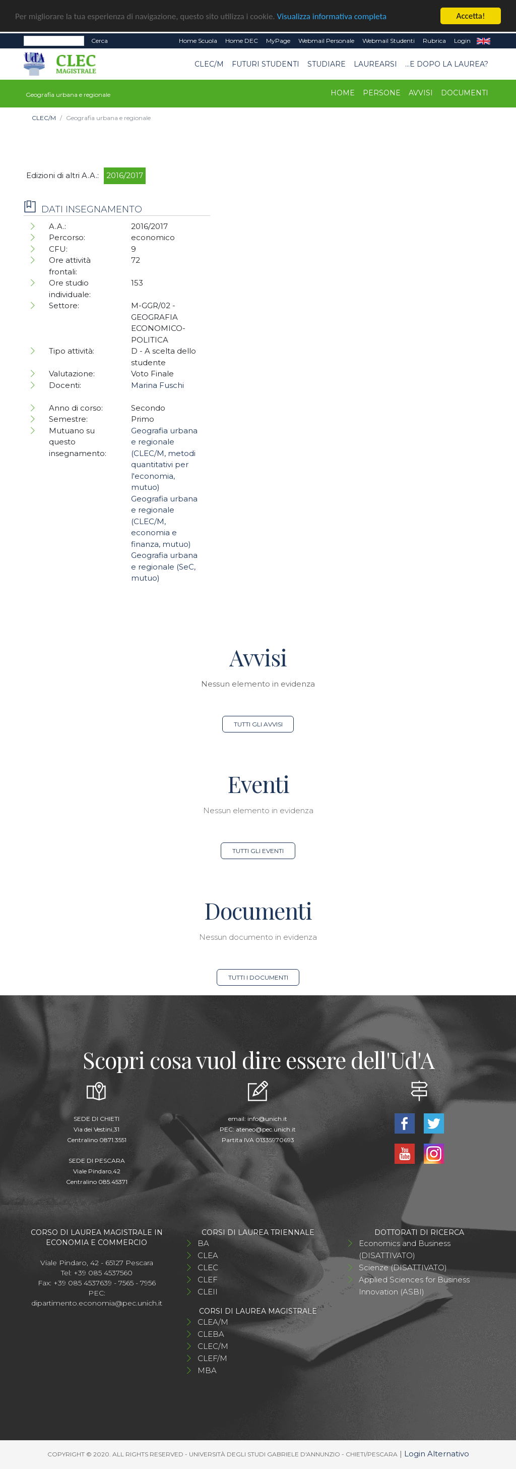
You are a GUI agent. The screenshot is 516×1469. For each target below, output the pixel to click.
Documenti (464, 92)
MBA (207, 1370)
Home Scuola (198, 40)
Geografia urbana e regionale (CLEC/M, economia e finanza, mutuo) (164, 521)
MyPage (278, 40)
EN (483, 40)
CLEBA (211, 1334)
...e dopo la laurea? (446, 64)
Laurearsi (375, 64)
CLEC (208, 1267)
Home (343, 92)
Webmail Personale (326, 40)
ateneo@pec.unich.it (266, 1129)
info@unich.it (267, 1118)
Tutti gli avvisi (258, 724)
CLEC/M (209, 64)
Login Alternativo (436, 1453)
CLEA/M (213, 1322)
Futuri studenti (265, 64)
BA (203, 1243)
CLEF (208, 1279)
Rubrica (434, 40)
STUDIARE (326, 64)
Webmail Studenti (388, 40)
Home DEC (241, 40)
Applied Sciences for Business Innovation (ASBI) (414, 1285)
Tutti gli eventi (258, 851)
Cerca (99, 40)
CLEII (208, 1291)
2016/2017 (124, 175)
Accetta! (471, 16)
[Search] (54, 41)
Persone (382, 92)
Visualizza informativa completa (332, 16)
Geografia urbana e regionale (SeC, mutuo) (164, 566)
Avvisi (421, 92)
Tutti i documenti (258, 977)
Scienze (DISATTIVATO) (403, 1267)
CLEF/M (212, 1358)
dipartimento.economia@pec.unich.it (96, 1303)
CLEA (208, 1255)
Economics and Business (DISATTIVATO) (404, 1249)
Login (462, 40)
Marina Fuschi (157, 385)
